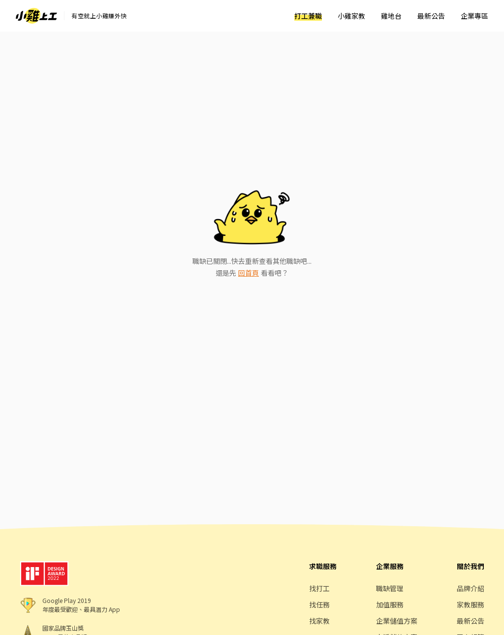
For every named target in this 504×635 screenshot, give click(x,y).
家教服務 (470, 604)
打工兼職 (308, 16)
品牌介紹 (470, 588)
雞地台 (391, 16)
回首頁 (248, 273)
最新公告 (431, 16)
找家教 (319, 621)
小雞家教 (351, 16)
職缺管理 (390, 588)
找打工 (319, 588)
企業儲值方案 (396, 621)
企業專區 (474, 16)
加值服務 (390, 604)
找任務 (319, 604)
